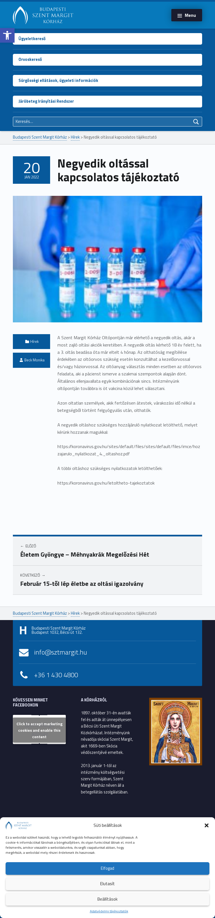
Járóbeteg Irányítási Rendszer (46, 101)
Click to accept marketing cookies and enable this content (39, 730)
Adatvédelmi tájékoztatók (109, 911)
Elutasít (107, 883)
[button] (7, 35)
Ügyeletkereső (32, 39)
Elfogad (107, 868)
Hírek (34, 341)
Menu (190, 15)
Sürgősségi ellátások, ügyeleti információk (58, 80)
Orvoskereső (30, 59)
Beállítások (107, 899)
